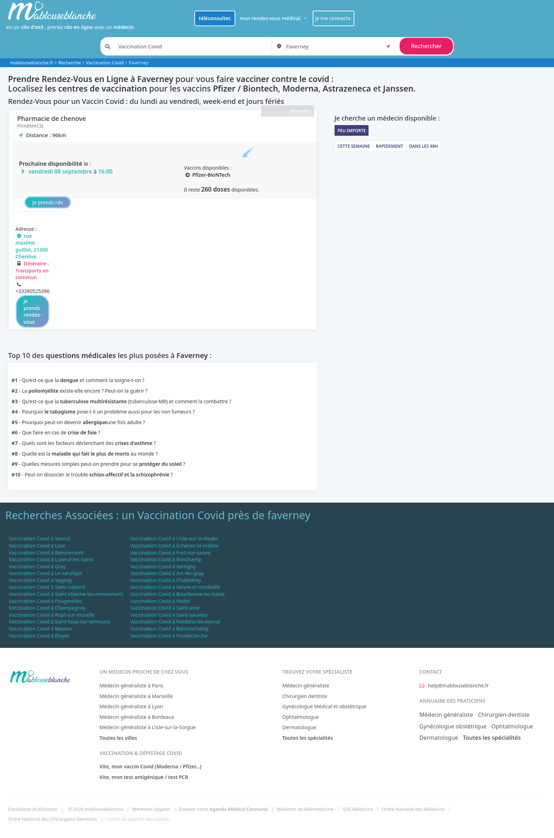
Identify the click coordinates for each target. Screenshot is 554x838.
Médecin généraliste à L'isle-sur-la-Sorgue (148, 727)
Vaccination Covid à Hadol (160, 601)
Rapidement (389, 146)
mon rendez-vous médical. (274, 18)
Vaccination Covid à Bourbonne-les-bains (177, 594)
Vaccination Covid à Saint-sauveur (169, 614)
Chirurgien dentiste (304, 696)
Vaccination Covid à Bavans (40, 628)
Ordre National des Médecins (413, 809)
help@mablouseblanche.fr (454, 685)
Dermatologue (299, 727)
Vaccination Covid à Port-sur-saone (170, 552)
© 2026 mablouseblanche (95, 809)
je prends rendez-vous (32, 311)
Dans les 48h (423, 146)
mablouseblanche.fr (31, 62)
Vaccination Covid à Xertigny (162, 566)
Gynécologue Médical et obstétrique (324, 706)
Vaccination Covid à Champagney (47, 607)
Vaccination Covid (105, 62)
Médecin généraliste (305, 685)
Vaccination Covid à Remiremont (46, 552)
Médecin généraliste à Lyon (131, 706)
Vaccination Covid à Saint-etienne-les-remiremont (66, 594)
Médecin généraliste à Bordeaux (137, 717)
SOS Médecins (357, 809)
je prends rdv (48, 202)
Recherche (69, 62)
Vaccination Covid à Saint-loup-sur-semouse (59, 621)
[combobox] (339, 46)
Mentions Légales (151, 809)
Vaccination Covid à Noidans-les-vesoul (175, 621)
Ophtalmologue (300, 717)
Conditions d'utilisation (33, 809)
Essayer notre (223, 809)
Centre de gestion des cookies (138, 819)
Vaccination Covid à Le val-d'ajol (45, 573)
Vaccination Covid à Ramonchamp (169, 628)
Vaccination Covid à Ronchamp (165, 559)
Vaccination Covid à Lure (37, 545)
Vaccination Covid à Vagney (40, 580)
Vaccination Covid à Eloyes (39, 635)
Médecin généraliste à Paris (132, 685)
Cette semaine (353, 146)
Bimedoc (300, 110)
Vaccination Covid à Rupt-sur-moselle (52, 614)
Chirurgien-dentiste (504, 715)
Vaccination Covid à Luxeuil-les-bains (51, 559)
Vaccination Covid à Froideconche (168, 635)
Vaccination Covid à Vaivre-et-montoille (175, 587)
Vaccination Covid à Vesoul (39, 538)
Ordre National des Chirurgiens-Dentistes (52, 819)
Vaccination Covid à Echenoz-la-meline (174, 545)
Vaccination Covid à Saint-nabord (47, 587)
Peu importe (351, 131)
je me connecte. (333, 18)
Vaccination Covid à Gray (37, 566)
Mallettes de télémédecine (305, 809)
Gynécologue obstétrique (453, 726)
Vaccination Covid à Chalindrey (165, 580)
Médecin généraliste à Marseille (136, 696)
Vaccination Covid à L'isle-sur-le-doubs (174, 538)
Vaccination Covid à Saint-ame (165, 607)
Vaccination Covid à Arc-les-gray (167, 573)
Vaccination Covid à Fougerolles (45, 601)
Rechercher (426, 46)
